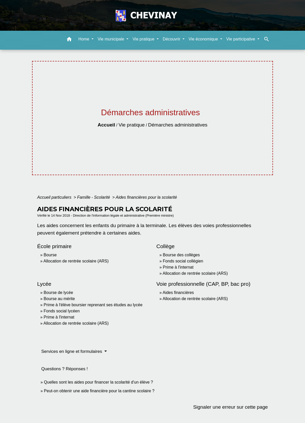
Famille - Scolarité (94, 197)
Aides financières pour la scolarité (146, 197)
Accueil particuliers (55, 197)
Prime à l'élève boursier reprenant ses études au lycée (93, 305)
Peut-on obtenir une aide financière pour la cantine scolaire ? (99, 391)
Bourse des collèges (181, 255)
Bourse (50, 255)
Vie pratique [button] (144, 39)
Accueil (106, 125)
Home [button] (84, 39)
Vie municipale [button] (111, 39)
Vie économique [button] (204, 39)
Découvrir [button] (172, 39)
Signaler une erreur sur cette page (230, 407)
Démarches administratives (177, 125)
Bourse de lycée (58, 292)
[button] (69, 40)
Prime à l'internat (178, 267)
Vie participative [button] (241, 39)
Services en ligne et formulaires (72, 351)
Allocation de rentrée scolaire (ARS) (75, 261)
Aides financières (178, 292)
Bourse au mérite (59, 299)
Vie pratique (131, 125)
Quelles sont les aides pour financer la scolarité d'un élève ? (98, 382)
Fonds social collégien (183, 261)
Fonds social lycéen (62, 311)
